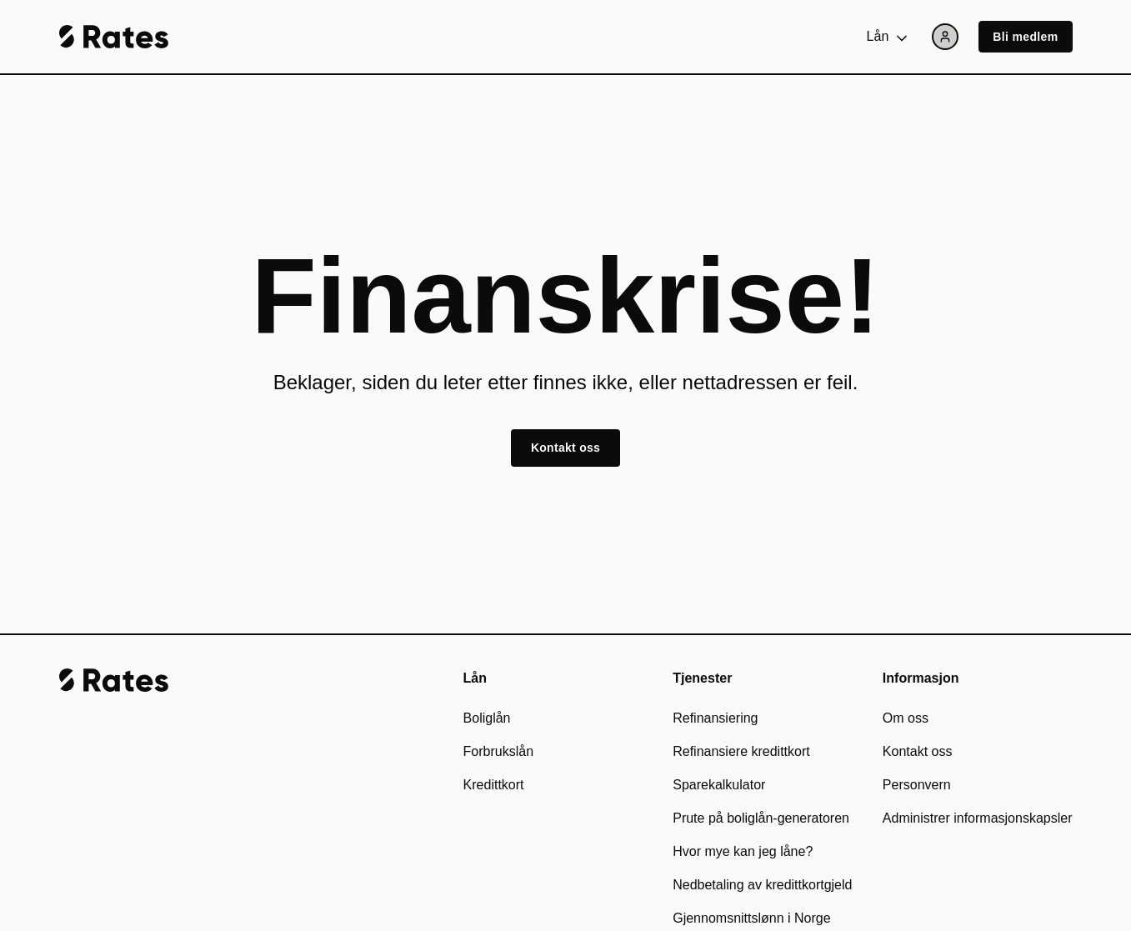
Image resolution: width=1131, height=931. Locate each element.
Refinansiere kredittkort (741, 751)
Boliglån (487, 718)
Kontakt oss (565, 447)
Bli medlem (1025, 36)
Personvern (917, 785)
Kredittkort (493, 785)
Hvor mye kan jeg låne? (743, 851)
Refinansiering (715, 718)
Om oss (905, 718)
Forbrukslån (498, 751)
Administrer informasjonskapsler (978, 818)
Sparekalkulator (719, 785)
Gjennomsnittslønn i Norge (751, 918)
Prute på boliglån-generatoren (761, 818)
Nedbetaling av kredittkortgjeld (762, 885)
